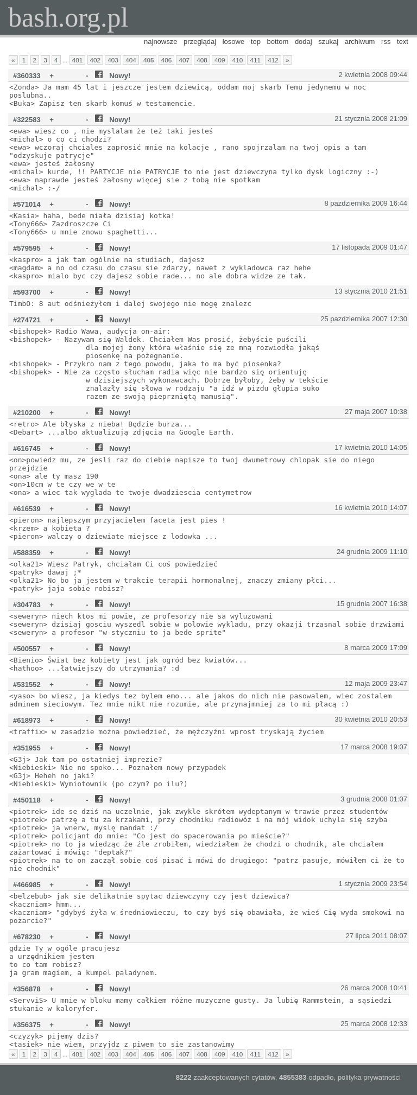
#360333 (27, 76)
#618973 (27, 720)
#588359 (27, 553)
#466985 (27, 885)
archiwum (360, 41)
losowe (233, 41)
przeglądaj (200, 41)
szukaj (328, 41)
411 (255, 59)
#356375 (27, 1025)
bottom (278, 41)
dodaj (303, 41)
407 (184, 59)
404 (130, 59)
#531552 (27, 684)
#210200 (27, 413)
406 (166, 59)
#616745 (27, 448)
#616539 (27, 509)
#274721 (27, 320)
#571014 (27, 204)
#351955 (27, 748)
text (402, 41)
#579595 (27, 248)
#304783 (27, 605)
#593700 (27, 292)
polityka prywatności (369, 1077)
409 (219, 59)
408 (202, 59)
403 (113, 59)
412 (273, 59)
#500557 (27, 649)
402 (95, 59)
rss (385, 41)
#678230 (27, 937)
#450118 (27, 800)
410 (237, 59)
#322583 (27, 120)
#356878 (27, 989)
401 (77, 59)
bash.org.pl (68, 17)
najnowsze (160, 41)
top (256, 41)
